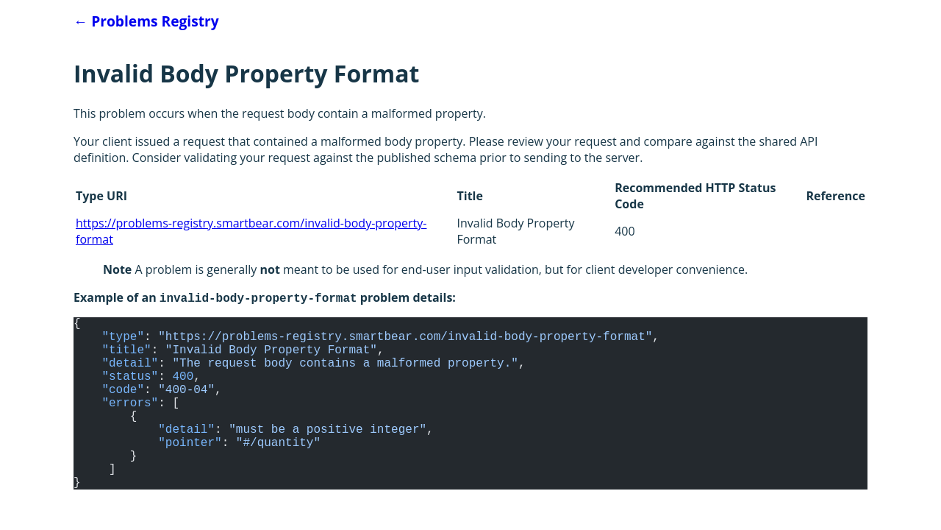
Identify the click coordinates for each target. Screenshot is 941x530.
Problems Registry (146, 21)
